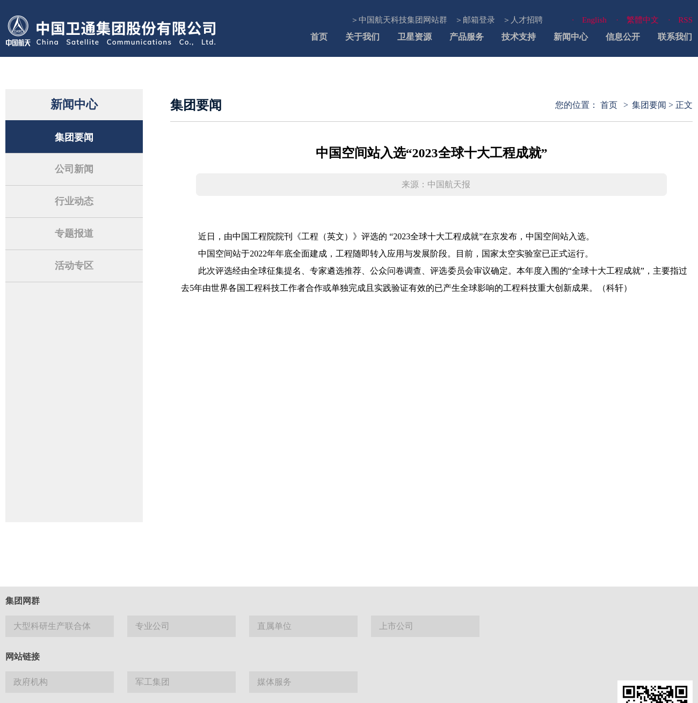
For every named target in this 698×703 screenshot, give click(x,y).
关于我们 (362, 36)
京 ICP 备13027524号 (92, 626)
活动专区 (74, 265)
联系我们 (675, 36)
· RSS (680, 20)
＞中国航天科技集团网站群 (399, 20)
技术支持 (518, 36)
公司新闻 (74, 169)
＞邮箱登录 (475, 20)
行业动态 (74, 201)
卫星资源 (414, 36)
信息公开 (623, 36)
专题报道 (74, 233)
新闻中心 (571, 36)
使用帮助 (388, 687)
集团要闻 (74, 137)
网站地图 (345, 687)
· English (589, 20)
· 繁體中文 (637, 20)
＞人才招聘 (523, 20)
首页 (319, 36)
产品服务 (466, 36)
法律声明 (302, 687)
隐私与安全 (435, 687)
